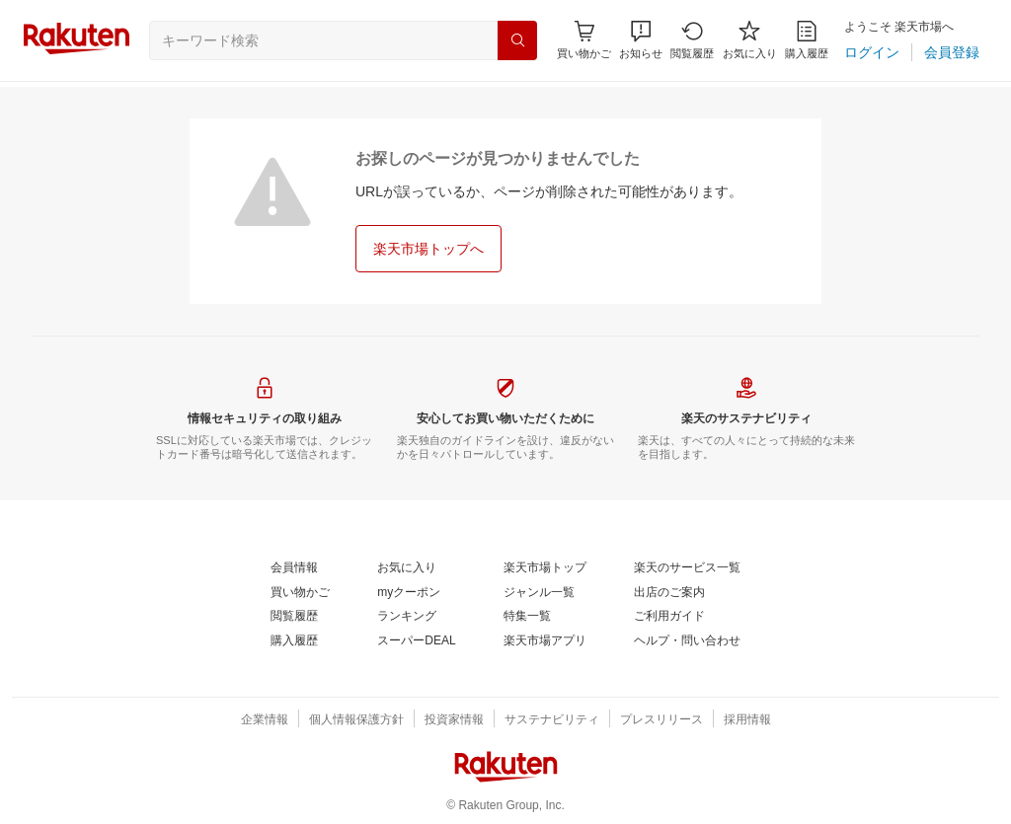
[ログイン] (871, 52)
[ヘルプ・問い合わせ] (687, 641)
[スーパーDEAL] (416, 641)
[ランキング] (406, 617)
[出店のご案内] (669, 593)
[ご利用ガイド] (669, 617)
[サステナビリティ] (552, 720)
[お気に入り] (750, 40)
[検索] (517, 40)
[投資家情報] (454, 720)
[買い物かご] (300, 593)
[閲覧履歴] (692, 40)
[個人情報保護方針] (356, 720)
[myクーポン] (408, 593)
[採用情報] (747, 720)
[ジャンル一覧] (539, 593)
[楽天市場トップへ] (428, 248)
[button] (640, 40)
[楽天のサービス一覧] (687, 568)
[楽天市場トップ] (545, 568)
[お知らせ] (640, 40)
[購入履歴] (806, 40)
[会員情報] (294, 568)
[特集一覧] (527, 617)
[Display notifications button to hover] (584, 40)
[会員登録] (951, 52)
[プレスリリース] (661, 720)
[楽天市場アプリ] (545, 641)
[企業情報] (264, 720)
